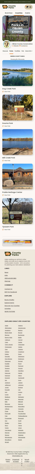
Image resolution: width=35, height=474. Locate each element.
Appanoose (21, 328)
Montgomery (9, 406)
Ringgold (21, 418)
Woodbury (8, 440)
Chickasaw (8, 347)
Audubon (7, 330)
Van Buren (8, 430)
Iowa (19, 380)
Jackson (7, 383)
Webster (20, 435)
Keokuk (20, 387)
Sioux (19, 423)
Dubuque (8, 361)
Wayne (7, 435)
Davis (20, 354)
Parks (11, 51)
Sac (6, 421)
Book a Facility (9, 300)
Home (9, 21)
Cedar (20, 342)
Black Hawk (8, 333)
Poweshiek (8, 418)
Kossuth (7, 390)
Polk (6, 416)
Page (6, 411)
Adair (6, 325)
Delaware (21, 356)
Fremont (20, 366)
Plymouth (7, 413)
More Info (28, 51)
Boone (20, 333)
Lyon (19, 394)
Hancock (7, 373)
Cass (6, 342)
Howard (7, 378)
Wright (7, 442)
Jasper (20, 383)
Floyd (19, 364)
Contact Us (23, 46)
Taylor (7, 428)
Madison (7, 397)
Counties (18, 13)
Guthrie (7, 371)
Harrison (7, 375)
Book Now (8, 13)
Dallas (7, 354)
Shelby (7, 423)
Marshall (20, 399)
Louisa (20, 392)
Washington (21, 433)
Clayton (20, 349)
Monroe (20, 404)
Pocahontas (22, 413)
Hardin (20, 373)
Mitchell (20, 402)
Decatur (7, 356)
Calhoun (7, 340)
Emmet (20, 361)
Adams (20, 325)
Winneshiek (21, 437)
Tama (20, 425)
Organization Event (15, 460)
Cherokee (21, 344)
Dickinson (21, 359)
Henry (20, 375)
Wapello (20, 430)
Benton (20, 330)
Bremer (7, 335)
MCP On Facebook (11, 292)
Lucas (6, 394)
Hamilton (21, 371)
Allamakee (8, 328)
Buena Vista (8, 337)
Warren (7, 433)
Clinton (7, 352)
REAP (21, 462)
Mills (6, 402)
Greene (7, 368)
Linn (6, 392)
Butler (20, 337)
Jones (7, 387)
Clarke (20, 347)
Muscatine (21, 406)
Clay (6, 349)
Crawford (21, 352)
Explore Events (9, 303)
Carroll (20, 340)
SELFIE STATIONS (10, 311)
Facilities (17, 51)
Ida (6, 380)
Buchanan (21, 335)
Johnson (20, 385)
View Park (6, 91)
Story (6, 425)
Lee (19, 390)
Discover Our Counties (12, 306)
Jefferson (8, 385)
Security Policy (26, 460)
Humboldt (21, 378)
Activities (8, 309)
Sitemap (7, 281)
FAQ (22, 51)
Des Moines (8, 359)
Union (20, 428)
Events (27, 13)
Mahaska (21, 397)
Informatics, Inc (17, 456)
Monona (7, 404)
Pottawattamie (22, 416)
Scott (19, 421)
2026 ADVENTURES (10, 278)
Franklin (7, 366)
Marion (7, 399)
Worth (20, 440)
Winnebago (8, 437)
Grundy (20, 368)
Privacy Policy (8, 460)
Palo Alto (21, 411)
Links (6, 275)
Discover (5, 51)
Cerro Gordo (9, 344)
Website (15, 46)
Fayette (7, 364)
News (6, 272)
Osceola (20, 409)
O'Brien (21, 21)
